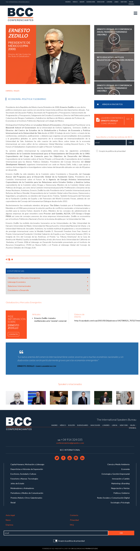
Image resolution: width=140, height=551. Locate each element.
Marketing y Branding (120, 483)
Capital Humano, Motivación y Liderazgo (27, 464)
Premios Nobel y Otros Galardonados (26, 498)
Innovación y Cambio (121, 478)
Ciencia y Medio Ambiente (118, 464)
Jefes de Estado (17, 483)
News (8, 520)
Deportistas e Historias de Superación (27, 469)
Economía (14, 99)
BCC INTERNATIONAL (70, 450)
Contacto (13, 334)
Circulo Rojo (76, 548)
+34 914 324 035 (71, 439)
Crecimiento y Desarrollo (48, 290)
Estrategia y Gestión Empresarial (116, 474)
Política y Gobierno (34, 99)
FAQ (72, 525)
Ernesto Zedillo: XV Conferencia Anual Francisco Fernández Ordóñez (114, 32)
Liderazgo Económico (48, 282)
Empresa (9, 525)
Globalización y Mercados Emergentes (48, 278)
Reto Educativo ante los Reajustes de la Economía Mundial (115, 58)
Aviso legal (10, 515)
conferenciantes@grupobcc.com (70, 443)
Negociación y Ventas (120, 488)
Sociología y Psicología (120, 502)
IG (53, 548)
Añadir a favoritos (110, 104)
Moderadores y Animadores (22, 488)
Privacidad (74, 520)
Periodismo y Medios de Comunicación (27, 493)
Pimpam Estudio (91, 548)
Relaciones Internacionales (48, 286)
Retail (13, 502)
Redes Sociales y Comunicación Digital (113, 498)
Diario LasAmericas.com (46, 366)
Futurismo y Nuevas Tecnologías (24, 478)
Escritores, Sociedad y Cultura (23, 474)
